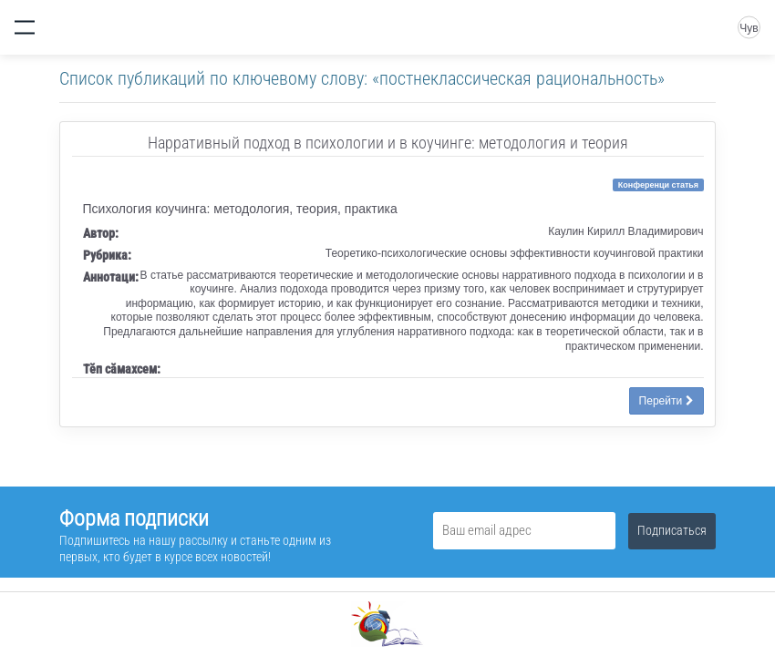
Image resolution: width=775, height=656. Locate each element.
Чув (748, 28)
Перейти (666, 401)
